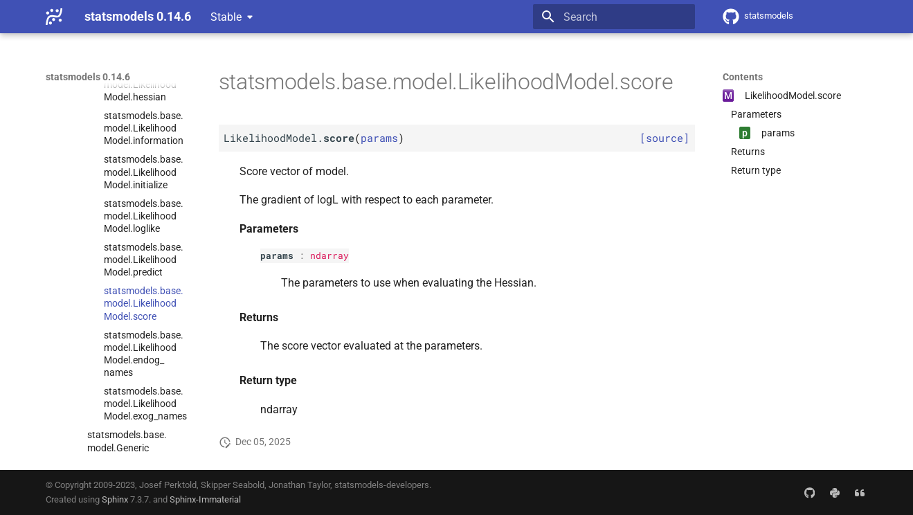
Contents (743, 76)
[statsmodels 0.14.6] (54, 16)
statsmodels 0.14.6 (88, 76)
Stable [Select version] (226, 17)
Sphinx (115, 499)
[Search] (614, 16)
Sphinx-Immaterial (205, 499)
